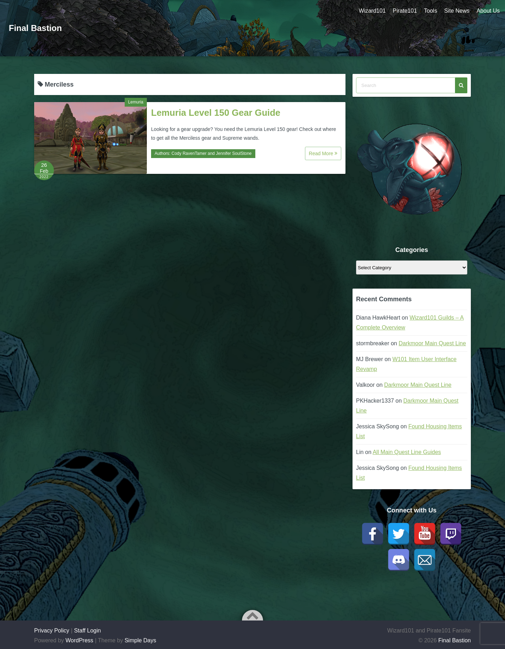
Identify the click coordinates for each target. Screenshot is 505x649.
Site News (456, 11)
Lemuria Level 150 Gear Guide (215, 113)
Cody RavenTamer (189, 153)
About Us (488, 11)
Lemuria (135, 102)
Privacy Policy (51, 631)
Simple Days (140, 640)
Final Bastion (35, 28)
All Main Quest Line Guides (407, 452)
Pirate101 (405, 11)
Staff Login (87, 631)
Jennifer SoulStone (233, 153)
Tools (430, 11)
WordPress (79, 640)
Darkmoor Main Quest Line (432, 343)
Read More (323, 153)
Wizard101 (372, 11)
